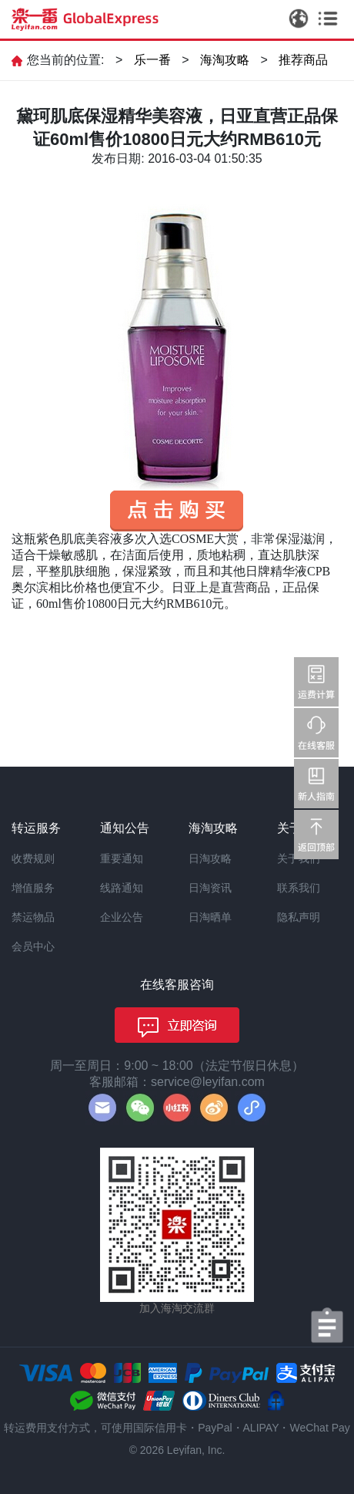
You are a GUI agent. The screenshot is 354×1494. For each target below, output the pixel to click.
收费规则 (33, 858)
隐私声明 (298, 917)
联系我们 (298, 888)
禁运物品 (33, 917)
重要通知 (121, 858)
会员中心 (33, 946)
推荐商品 (303, 59)
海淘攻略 (224, 59)
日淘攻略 (210, 858)
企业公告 (121, 917)
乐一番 (152, 59)
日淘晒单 (210, 917)
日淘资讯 (210, 888)
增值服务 (33, 888)
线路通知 (121, 888)
